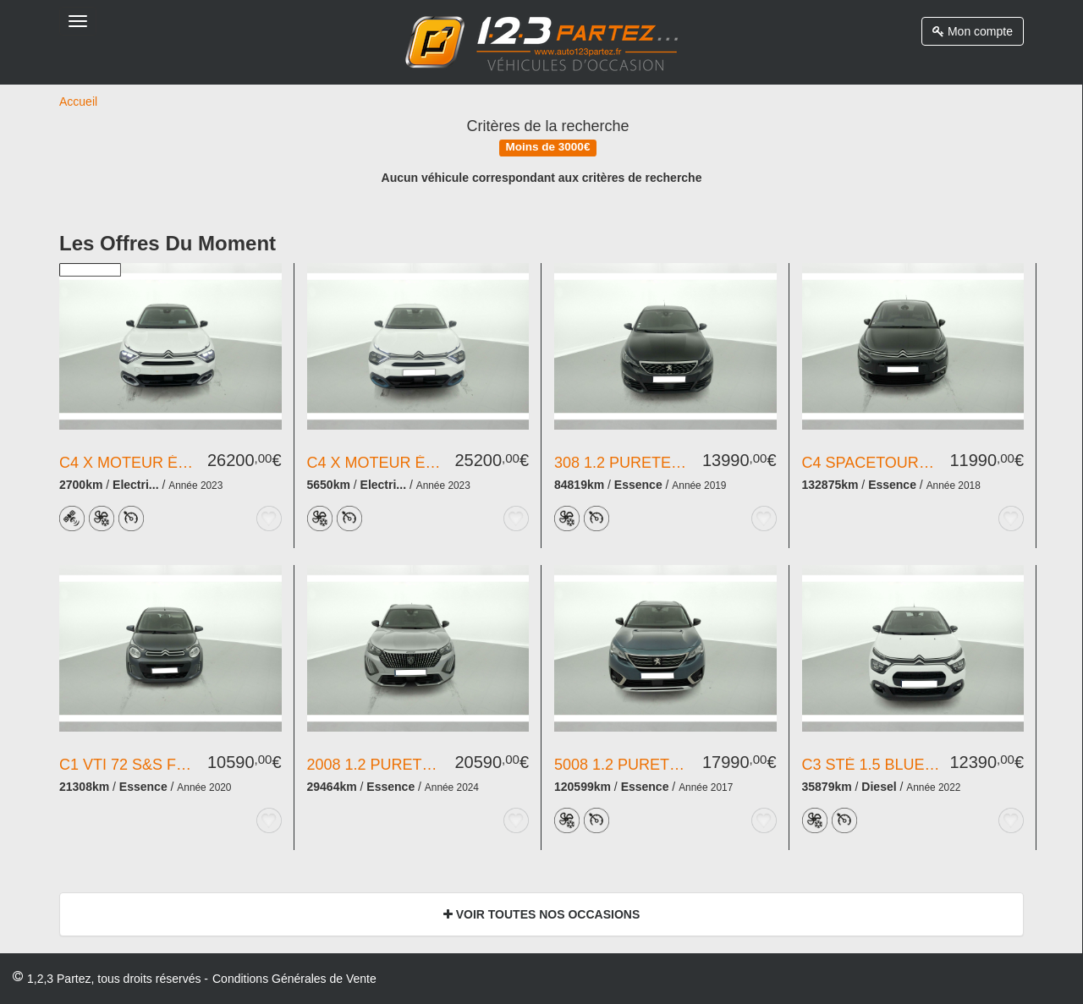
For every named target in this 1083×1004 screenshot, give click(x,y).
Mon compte (972, 31)
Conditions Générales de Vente (294, 978)
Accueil (78, 101)
